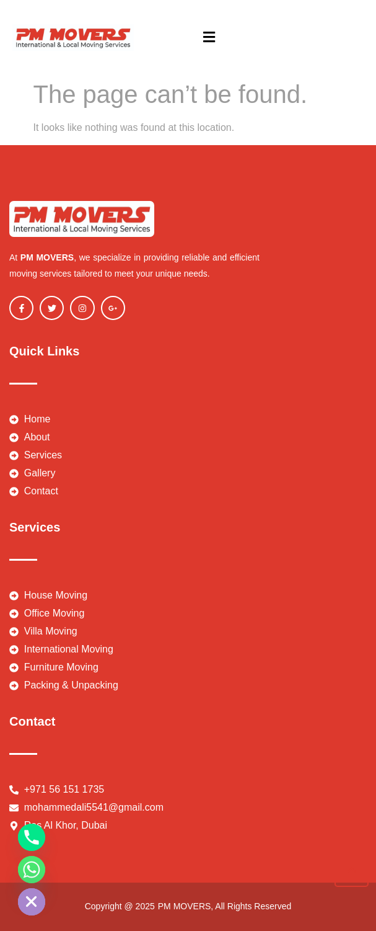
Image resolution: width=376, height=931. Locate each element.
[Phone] (31, 837)
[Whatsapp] (31, 869)
